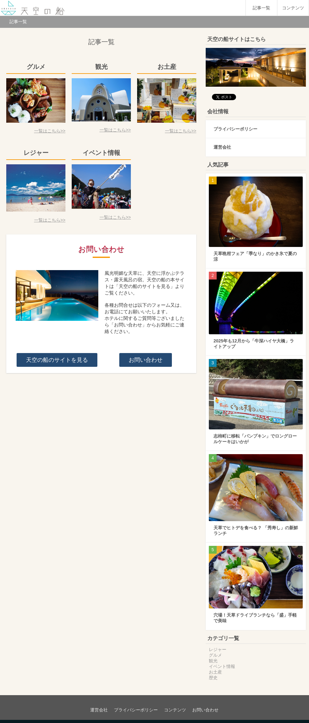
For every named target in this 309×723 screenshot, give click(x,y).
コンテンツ (293, 7)
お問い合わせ (145, 360)
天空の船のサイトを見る (57, 360)
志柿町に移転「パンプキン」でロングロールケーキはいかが (255, 432)
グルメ (215, 648)
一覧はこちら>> (49, 130)
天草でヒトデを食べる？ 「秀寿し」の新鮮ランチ (256, 524)
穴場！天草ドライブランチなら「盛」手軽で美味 (255, 611)
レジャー (217, 643)
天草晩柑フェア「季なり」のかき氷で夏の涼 (255, 250)
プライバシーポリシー (235, 122)
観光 (213, 654)
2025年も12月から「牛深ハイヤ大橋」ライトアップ (254, 337)
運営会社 (222, 140)
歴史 (213, 671)
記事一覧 (261, 7)
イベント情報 (222, 660)
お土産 (215, 665)
